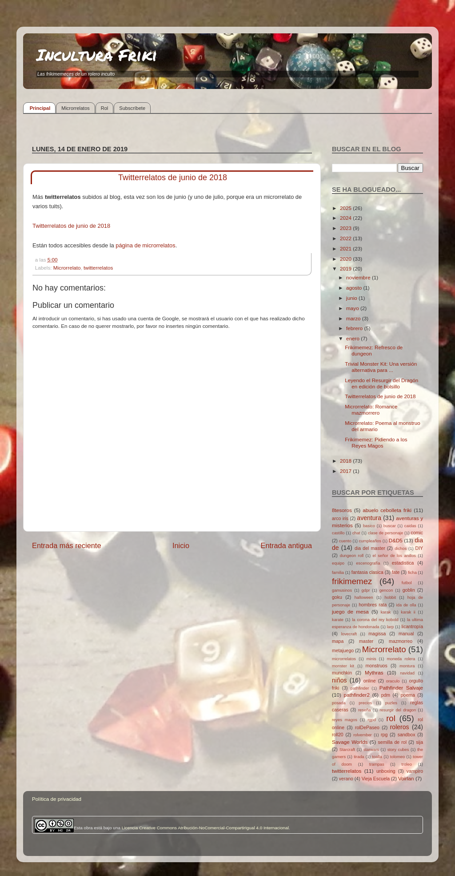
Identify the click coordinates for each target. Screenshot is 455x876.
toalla (377, 757)
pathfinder (360, 688)
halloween (364, 597)
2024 (346, 218)
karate (337, 620)
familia (338, 572)
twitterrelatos (98, 267)
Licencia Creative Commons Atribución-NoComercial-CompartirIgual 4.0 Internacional (205, 827)
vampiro (415, 771)
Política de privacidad (56, 799)
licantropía (412, 626)
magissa (377, 633)
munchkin (342, 672)
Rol (104, 108)
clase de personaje (385, 533)
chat (356, 533)
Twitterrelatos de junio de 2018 (71, 225)
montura (407, 666)
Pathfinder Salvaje (401, 687)
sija (419, 742)
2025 (346, 208)
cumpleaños (370, 541)
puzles (391, 703)
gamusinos (342, 590)
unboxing (385, 771)
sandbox (406, 734)
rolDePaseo (367, 727)
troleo (406, 764)
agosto (354, 288)
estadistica (403, 562)
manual (406, 633)
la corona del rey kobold (375, 620)
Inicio (180, 545)
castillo (338, 533)
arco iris (340, 518)
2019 (346, 268)
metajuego (343, 650)
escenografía (368, 563)
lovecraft (349, 634)
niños (339, 680)
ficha (412, 572)
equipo (338, 563)
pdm (385, 695)
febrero (355, 328)
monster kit (343, 666)
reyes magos (344, 720)
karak (386, 612)
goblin (409, 590)
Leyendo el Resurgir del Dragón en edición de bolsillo (381, 383)
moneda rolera (401, 659)
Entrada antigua (286, 545)
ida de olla (406, 605)
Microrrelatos (75, 108)
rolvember (362, 735)
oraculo (393, 681)
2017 (346, 471)
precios (365, 703)
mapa (337, 641)
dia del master (370, 548)
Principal (40, 108)
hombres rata (373, 604)
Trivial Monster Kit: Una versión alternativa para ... (381, 367)
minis (371, 659)
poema (408, 695)
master (366, 641)
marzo (354, 318)
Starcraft (347, 749)
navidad (407, 673)
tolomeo (397, 757)
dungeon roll (351, 555)
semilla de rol (392, 742)
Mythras (374, 672)
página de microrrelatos (145, 245)
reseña (364, 710)
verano (346, 778)
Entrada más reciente (66, 545)
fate (396, 572)
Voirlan (406, 778)
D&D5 (396, 540)
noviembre (359, 277)
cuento (345, 541)
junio (352, 298)
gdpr (366, 590)
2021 (346, 248)
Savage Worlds (349, 742)
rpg (384, 734)
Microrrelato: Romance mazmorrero (371, 410)
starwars (371, 749)
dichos (401, 548)
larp (390, 627)
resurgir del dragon (397, 710)
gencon (386, 590)
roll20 (337, 734)
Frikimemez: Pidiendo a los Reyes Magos (376, 442)
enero (353, 338)
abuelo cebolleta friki (387, 510)
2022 (346, 238)
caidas (410, 526)
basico (369, 526)
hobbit (390, 597)
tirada (359, 757)
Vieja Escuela (376, 778)
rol (390, 718)
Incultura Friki (96, 54)
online (369, 680)
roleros (399, 727)
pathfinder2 (356, 695)
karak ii (408, 612)
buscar (389, 526)
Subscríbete (132, 108)
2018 (346, 461)
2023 (346, 228)
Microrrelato (67, 267)
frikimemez (352, 581)
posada (339, 703)
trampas (376, 764)
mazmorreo (400, 641)
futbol (407, 583)
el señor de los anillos (394, 555)
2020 (346, 259)
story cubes (398, 749)
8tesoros (342, 510)
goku (337, 597)
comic (417, 532)
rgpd (371, 720)
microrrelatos (344, 659)
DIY (419, 548)
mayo (353, 308)
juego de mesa (350, 611)
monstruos (376, 665)
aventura (369, 517)
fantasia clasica (367, 572)
